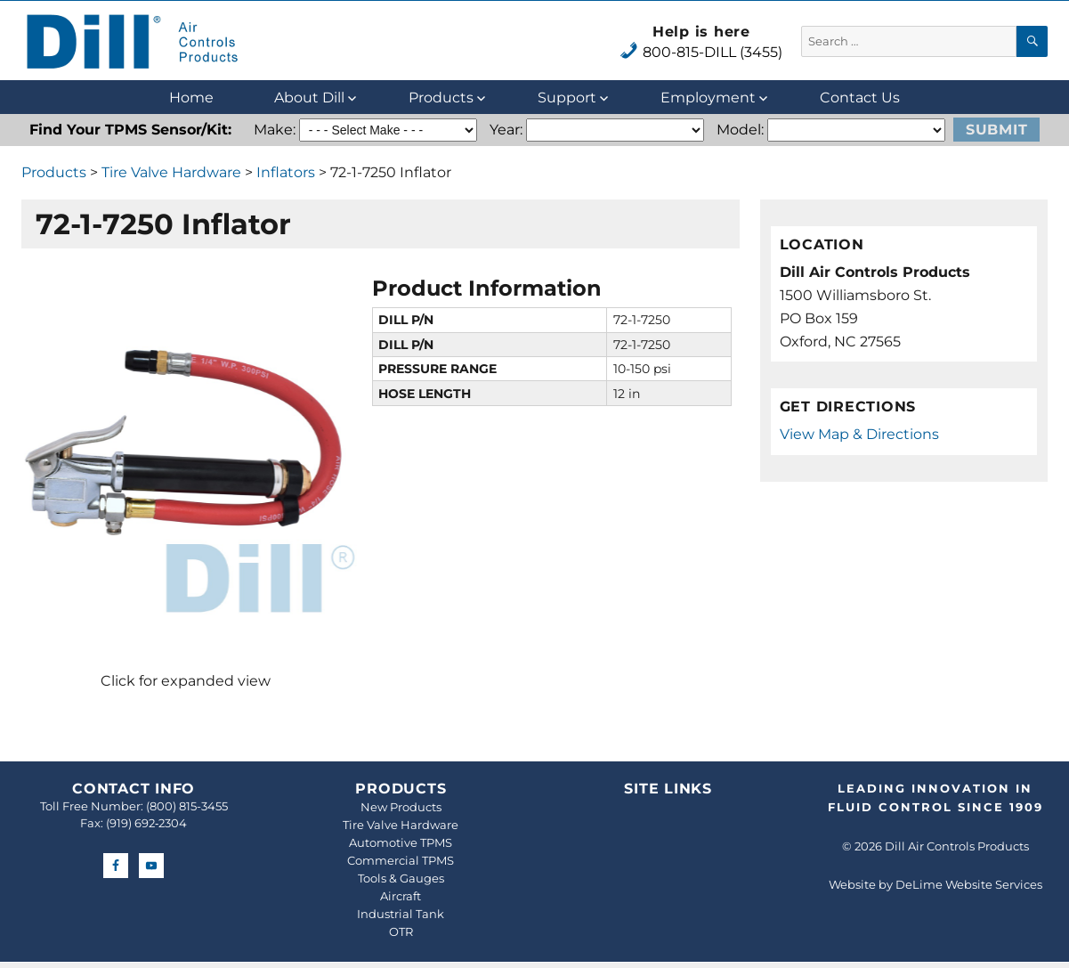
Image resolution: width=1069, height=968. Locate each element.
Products (441, 97)
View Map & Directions (859, 434)
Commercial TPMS (400, 860)
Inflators (285, 172)
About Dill (309, 97)
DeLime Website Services (968, 884)
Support (567, 97)
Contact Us (860, 97)
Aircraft (400, 896)
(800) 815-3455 (187, 806)
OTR (401, 931)
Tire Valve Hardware (171, 172)
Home (191, 97)
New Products (400, 807)
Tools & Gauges (401, 878)
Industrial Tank (400, 914)
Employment (708, 97)
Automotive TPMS (400, 842)
